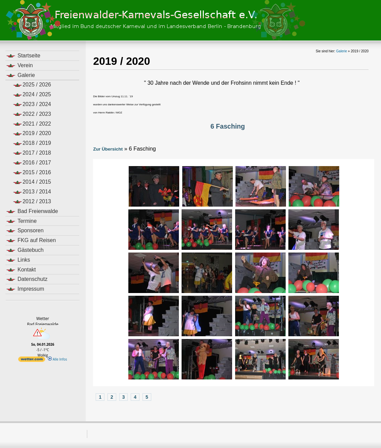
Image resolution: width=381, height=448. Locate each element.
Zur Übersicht (108, 149)
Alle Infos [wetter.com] (57, 359)
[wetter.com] (31, 360)
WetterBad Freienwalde (42, 321)
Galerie (341, 51)
